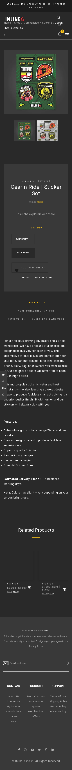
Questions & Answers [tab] (48, 319)
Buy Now (23, 252)
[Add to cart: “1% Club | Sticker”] (30, 587)
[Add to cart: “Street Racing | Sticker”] (65, 589)
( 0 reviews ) (43, 181)
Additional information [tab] (36, 311)
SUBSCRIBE (65, 663)
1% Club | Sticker (17, 588)
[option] (24, 137)
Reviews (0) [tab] (16, 319)
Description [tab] (36, 303)
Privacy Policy (36, 646)
